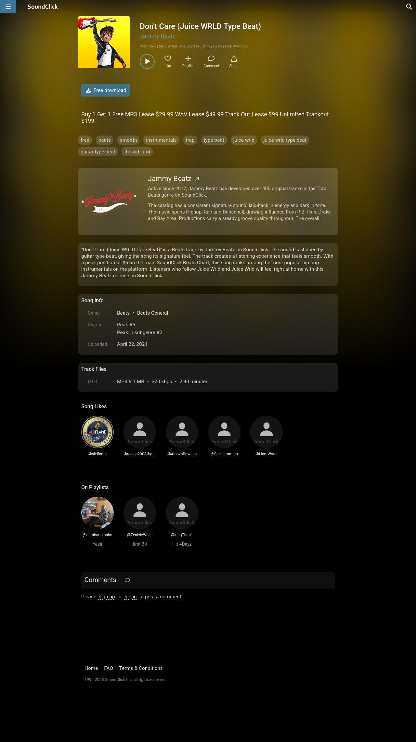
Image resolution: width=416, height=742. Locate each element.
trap (190, 140)
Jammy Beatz (158, 36)
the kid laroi (137, 152)
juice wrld (243, 140)
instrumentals (161, 140)
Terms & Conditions (141, 668)
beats (104, 140)
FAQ (108, 668)
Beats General (152, 313)
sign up (107, 597)
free (85, 140)
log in (130, 597)
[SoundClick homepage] (43, 6)
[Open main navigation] (8, 6)
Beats (123, 313)
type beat (214, 140)
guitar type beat (98, 152)
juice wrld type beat (285, 140)
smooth (128, 140)
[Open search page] (409, 6)
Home (91, 668)
